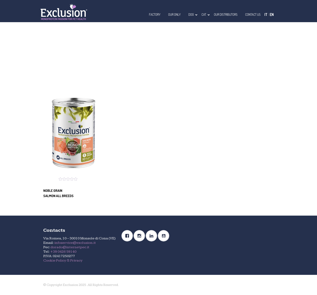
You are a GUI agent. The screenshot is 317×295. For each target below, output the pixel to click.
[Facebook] (128, 236)
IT (265, 14)
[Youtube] (164, 236)
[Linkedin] (152, 236)
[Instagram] (140, 236)
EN (272, 14)
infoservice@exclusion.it (75, 243)
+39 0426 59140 (63, 251)
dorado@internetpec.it (70, 247)
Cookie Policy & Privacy (62, 260)
